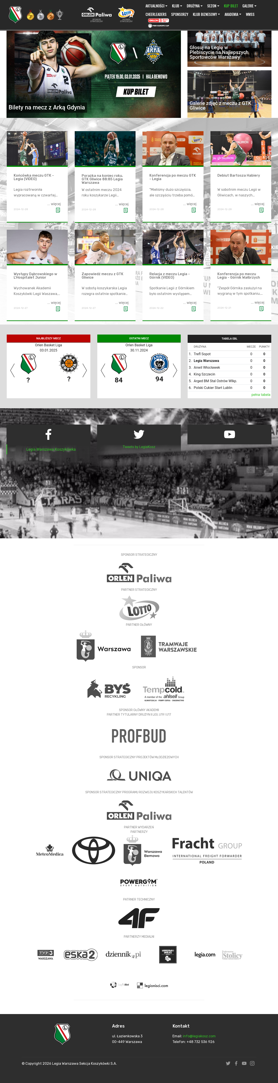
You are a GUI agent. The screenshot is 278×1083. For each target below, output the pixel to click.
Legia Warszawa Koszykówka (51, 449)
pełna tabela (261, 395)
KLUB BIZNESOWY (205, 14)
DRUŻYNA (193, 5)
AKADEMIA (231, 14)
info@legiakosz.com (199, 1036)
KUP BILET (231, 5)
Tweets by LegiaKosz (139, 447)
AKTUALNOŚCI (155, 5)
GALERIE (247, 5)
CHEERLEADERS (156, 14)
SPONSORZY (179, 14)
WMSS (250, 14)
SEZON (211, 5)
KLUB (175, 5)
